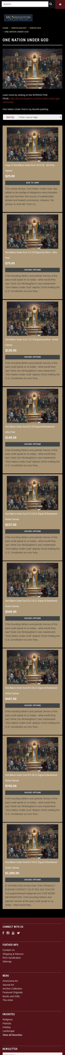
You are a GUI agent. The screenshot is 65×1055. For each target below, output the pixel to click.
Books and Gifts (11, 996)
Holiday (7, 1027)
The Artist (8, 1000)
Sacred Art (8, 985)
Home (5, 29)
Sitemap (7, 962)
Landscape (9, 1031)
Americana (35, 29)
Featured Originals (13, 993)
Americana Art (19, 29)
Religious (8, 1020)
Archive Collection (12, 989)
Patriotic (7, 1024)
